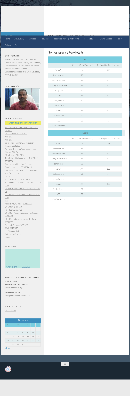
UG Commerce (10, 327)
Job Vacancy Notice (12, 247)
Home (7, 38)
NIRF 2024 (8, 156)
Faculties (44, 38)
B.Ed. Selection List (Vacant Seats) (17, 196)
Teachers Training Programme (66, 38)
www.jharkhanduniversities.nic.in (17, 312)
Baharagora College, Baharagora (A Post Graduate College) (60, 12)
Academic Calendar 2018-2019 (16, 241)
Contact (18, 45)
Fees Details (89, 38)
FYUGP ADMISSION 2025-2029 (16, 150)
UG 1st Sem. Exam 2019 (13, 223)
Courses (32, 38)
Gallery (8, 45)
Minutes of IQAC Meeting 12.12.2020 (18, 220)
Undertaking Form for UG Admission (23, 139)
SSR (6, 217)
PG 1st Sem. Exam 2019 (13, 226)
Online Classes (106, 38)
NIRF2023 (8, 193)
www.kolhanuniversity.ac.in (15, 304)
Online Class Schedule (13, 251)
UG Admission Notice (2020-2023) (17, 284)
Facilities (120, 38)
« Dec (7, 364)
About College (20, 38)
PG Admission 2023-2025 (14, 171)
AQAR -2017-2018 (11, 244)
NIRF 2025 (8, 153)
